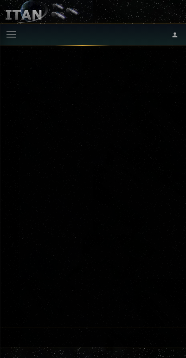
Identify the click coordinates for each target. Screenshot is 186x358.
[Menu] (11, 34)
